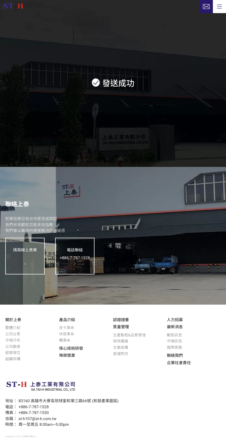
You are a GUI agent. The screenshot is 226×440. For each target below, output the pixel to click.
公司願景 (12, 346)
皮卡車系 (66, 328)
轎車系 (64, 340)
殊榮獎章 (67, 355)
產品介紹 (67, 319)
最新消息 (175, 327)
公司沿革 (12, 334)
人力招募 (175, 319)
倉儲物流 (120, 354)
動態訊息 (174, 335)
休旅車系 (66, 334)
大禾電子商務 (27, 436)
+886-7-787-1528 (34, 407)
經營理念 (12, 353)
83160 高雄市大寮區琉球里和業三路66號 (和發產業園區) (69, 401)
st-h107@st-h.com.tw (37, 418)
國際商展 (174, 347)
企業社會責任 (179, 363)
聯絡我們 (175, 355)
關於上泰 (13, 319)
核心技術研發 (71, 348)
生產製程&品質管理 (129, 335)
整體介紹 (12, 328)
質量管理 (121, 327)
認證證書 (121, 319)
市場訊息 (174, 341)
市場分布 (12, 340)
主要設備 (120, 347)
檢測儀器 (120, 341)
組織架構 (12, 359)
